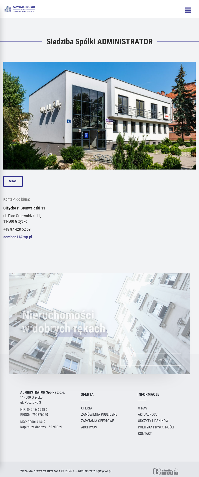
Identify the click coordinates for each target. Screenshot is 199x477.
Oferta (86, 408)
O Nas (142, 408)
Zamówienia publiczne (99, 414)
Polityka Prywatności (156, 427)
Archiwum (89, 427)
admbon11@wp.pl (17, 237)
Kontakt (145, 434)
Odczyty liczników (153, 421)
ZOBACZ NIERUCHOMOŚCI (151, 362)
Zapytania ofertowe (97, 421)
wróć (13, 181)
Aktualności (148, 414)
